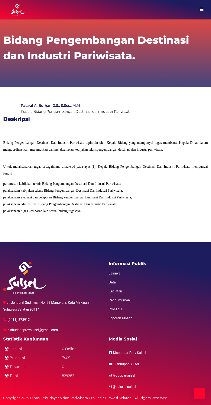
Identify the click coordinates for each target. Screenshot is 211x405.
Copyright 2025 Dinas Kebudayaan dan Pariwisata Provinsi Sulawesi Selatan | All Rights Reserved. (85, 398)
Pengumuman (119, 300)
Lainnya (114, 273)
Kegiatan (115, 291)
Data (112, 282)
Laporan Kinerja (120, 318)
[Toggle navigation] (201, 9)
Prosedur (116, 309)
